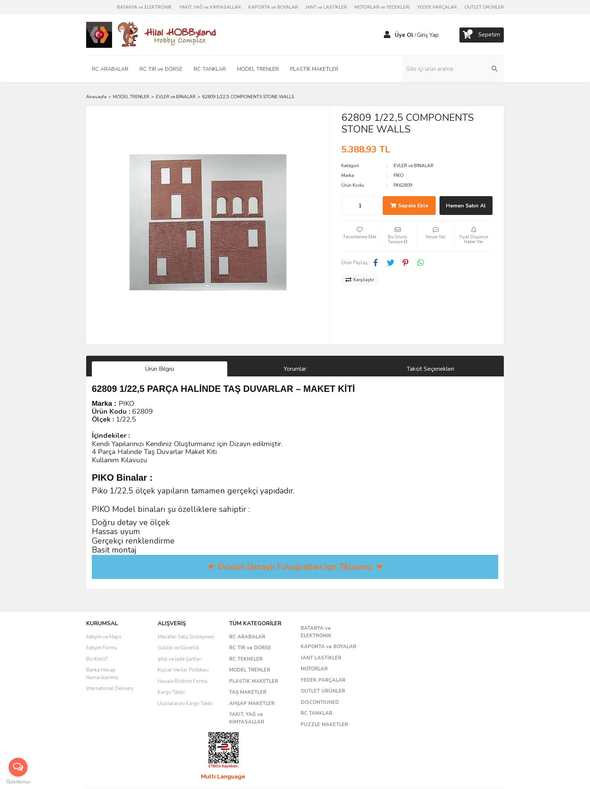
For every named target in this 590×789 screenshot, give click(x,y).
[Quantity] (360, 205)
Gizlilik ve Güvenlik (178, 647)
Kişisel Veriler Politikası (183, 670)
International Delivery (110, 688)
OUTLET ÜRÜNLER (484, 7)
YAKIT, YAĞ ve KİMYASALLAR (210, 7)
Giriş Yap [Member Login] (428, 35)
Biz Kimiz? (97, 659)
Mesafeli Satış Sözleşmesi (186, 637)
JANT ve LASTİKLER (326, 7)
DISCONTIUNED (320, 702)
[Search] (453, 69)
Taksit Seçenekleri (430, 369)
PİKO (399, 175)
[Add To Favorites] (360, 236)
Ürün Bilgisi (159, 369)
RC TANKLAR (316, 713)
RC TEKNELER (246, 659)
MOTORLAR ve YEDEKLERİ (382, 7)
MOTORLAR (314, 669)
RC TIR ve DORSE (250, 647)
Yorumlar (295, 369)
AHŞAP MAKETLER (252, 703)
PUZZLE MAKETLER (324, 724)
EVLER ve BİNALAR (413, 166)
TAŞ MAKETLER (247, 692)
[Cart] (481, 35)
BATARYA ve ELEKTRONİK (144, 7)
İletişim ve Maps (104, 637)
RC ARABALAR (247, 637)
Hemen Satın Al (466, 205)
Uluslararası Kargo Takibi (185, 703)
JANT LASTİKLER (321, 658)
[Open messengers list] (18, 767)
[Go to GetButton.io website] (18, 781)
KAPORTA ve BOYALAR (273, 7)
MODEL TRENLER (249, 670)
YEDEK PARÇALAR (437, 7)
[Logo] (152, 34)
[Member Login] (387, 35)
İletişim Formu (101, 647)
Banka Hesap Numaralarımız (102, 674)
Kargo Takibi (171, 692)
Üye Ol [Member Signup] (404, 35)
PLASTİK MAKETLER (253, 681)
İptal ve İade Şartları (180, 659)
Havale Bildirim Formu (182, 681)
